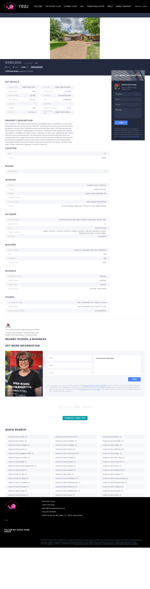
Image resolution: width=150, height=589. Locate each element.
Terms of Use (125, 136)
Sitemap (127, 544)
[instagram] (14, 540)
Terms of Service (85, 389)
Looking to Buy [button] (70, 6)
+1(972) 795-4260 (125, 89)
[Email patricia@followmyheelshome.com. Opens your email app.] (55, 508)
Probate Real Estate (95, 6)
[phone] (128, 104)
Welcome (38, 6)
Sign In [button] (144, 6)
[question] (128, 113)
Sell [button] (82, 6)
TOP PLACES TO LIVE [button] (53, 6)
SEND (134, 379)
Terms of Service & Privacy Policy (83, 544)
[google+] (22, 540)
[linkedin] (9, 540)
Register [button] (138, 6)
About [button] (110, 6)
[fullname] (128, 94)
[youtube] (18, 540)
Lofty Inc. (50, 544)
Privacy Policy (135, 136)
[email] (128, 99)
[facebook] (5, 540)
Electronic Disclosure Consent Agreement (94, 385)
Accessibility (133, 544)
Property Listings (119, 544)
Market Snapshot (123, 6)
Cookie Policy (97, 544)
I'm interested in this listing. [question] (117, 365)
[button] (45, 523)
